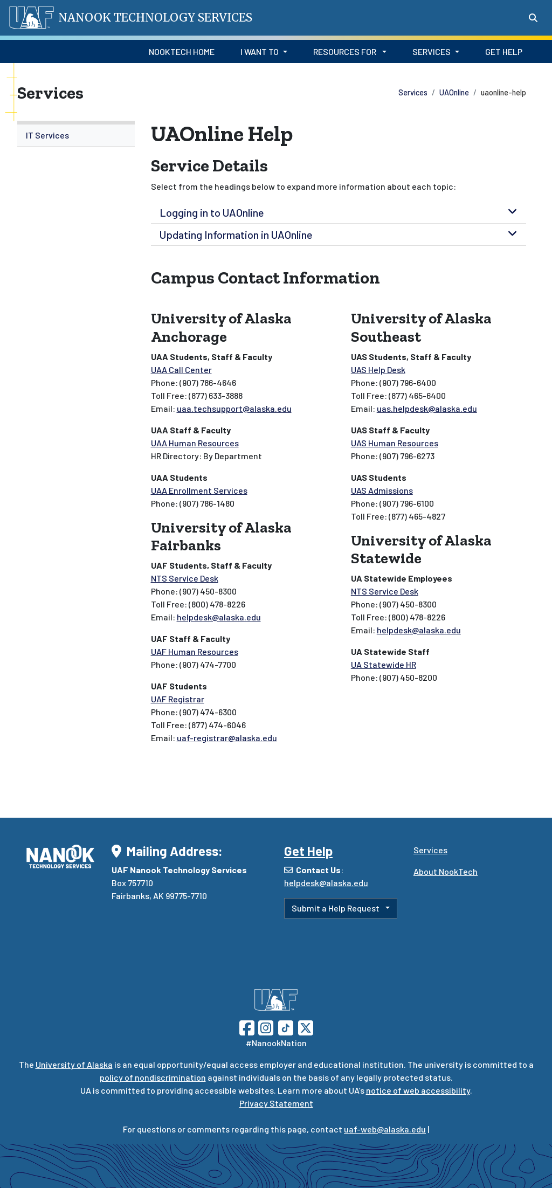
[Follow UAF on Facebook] (246, 1026)
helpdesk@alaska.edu (219, 617)
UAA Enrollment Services (199, 490)
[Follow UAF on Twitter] (305, 1026)
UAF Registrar (177, 699)
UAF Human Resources (194, 651)
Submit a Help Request (336, 908)
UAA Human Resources (195, 443)
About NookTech (445, 871)
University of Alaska (74, 1064)
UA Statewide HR (383, 664)
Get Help (503, 51)
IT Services (47, 135)
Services (431, 51)
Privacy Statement (276, 1103)
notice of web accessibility (418, 1090)
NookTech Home (182, 51)
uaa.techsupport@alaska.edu (234, 408)
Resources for (345, 51)
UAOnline (454, 92)
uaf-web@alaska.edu (385, 1129)
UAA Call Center (181, 369)
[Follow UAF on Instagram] (264, 1026)
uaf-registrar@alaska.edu (227, 738)
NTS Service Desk (184, 578)
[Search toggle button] (533, 17)
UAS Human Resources (394, 443)
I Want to (259, 51)
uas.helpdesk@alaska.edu (427, 408)
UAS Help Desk (378, 369)
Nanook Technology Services (155, 17)
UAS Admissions (382, 490)
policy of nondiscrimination (153, 1077)
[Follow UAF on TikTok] (285, 1026)
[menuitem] (76, 136)
